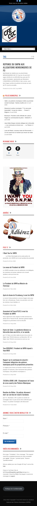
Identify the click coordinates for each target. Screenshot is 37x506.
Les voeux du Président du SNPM (13, 267)
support (13, 476)
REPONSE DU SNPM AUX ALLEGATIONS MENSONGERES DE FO (17, 67)
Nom (5, 418)
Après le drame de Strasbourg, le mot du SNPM (18, 295)
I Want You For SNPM (10, 253)
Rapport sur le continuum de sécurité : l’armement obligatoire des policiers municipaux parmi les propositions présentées (18, 362)
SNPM (20, 88)
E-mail (5, 433)
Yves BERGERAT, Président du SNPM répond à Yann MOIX (17, 349)
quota (7, 458)
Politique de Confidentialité (13, 489)
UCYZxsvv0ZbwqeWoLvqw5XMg (12, 472)
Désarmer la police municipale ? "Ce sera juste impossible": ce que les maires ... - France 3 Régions (17, 110)
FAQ (16, 474)
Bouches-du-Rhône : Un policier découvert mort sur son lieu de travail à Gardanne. (17, 393)
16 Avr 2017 (12, 88)
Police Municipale (11, 95)
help (4, 466)
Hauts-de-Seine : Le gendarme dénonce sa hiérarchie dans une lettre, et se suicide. (17, 330)
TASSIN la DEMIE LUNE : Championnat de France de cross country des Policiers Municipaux (18, 381)
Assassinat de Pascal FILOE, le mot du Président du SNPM (15, 312)
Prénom (6, 426)
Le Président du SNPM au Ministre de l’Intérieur (15, 284)
